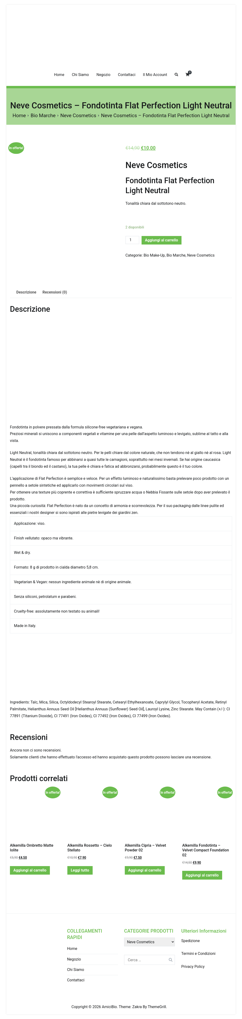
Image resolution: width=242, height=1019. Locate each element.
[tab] (26, 292)
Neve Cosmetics (78, 115)
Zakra (137, 1007)
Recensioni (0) (55, 292)
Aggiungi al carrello (161, 240)
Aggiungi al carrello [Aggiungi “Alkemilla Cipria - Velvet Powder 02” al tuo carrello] (144, 870)
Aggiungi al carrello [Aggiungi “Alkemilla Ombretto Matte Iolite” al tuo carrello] (29, 870)
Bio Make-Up (154, 255)
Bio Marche (43, 115)
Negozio (103, 74)
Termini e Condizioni (198, 953)
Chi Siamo (80, 74)
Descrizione (26, 292)
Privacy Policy (193, 966)
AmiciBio (109, 1007)
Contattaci (126, 74)
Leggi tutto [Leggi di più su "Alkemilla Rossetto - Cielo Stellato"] (80, 870)
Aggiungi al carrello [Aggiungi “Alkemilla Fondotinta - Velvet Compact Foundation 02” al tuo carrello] (202, 875)
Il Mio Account (155, 74)
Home (59, 74)
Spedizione (190, 941)
